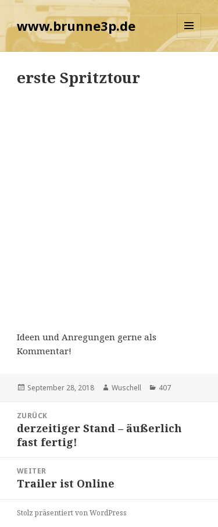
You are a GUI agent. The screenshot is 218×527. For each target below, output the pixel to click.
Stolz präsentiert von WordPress (72, 513)
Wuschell (126, 388)
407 (165, 388)
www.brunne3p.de (76, 25)
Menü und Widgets (189, 37)
